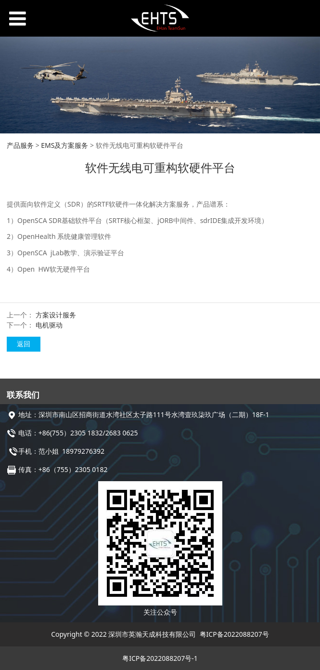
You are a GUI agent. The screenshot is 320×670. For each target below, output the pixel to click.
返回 (23, 343)
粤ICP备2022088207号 (234, 634)
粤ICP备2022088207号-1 (160, 658)
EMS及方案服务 (64, 145)
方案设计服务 (56, 314)
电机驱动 (49, 324)
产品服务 (20, 145)
